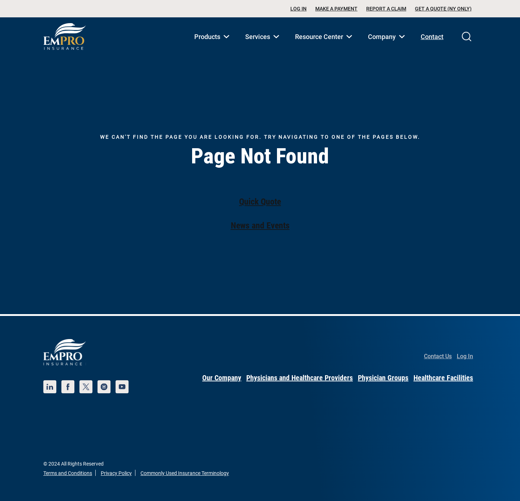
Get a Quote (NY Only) (443, 9)
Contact (432, 36)
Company (388, 44)
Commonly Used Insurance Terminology (184, 473)
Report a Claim (386, 9)
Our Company (221, 377)
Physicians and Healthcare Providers (299, 377)
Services (263, 44)
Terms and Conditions (67, 473)
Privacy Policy (116, 473)
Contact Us (438, 356)
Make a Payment (336, 9)
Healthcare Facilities (443, 377)
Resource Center (325, 44)
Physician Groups (383, 377)
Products (213, 44)
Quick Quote (260, 202)
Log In (298, 9)
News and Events (260, 225)
